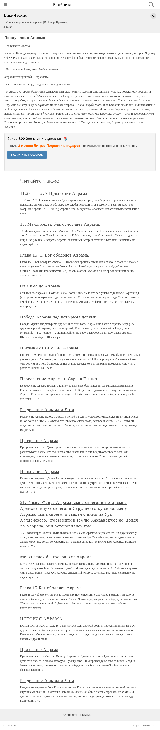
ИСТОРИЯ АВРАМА (41, 618)
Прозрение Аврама (39, 440)
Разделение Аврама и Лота (47, 409)
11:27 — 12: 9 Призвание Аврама (53, 193)
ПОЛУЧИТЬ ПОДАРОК (27, 154)
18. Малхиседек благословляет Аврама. (60, 224)
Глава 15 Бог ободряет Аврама (51, 587)
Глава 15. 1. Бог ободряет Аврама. (54, 255)
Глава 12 (11, 725)
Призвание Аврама (39, 649)
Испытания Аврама (39, 471)
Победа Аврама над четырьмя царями (58, 316)
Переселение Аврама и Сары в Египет (59, 378)
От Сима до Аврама (40, 286)
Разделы (86, 714)
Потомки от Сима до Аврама (49, 347)
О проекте (70, 714)
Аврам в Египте (141, 725)
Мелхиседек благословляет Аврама (56, 556)
